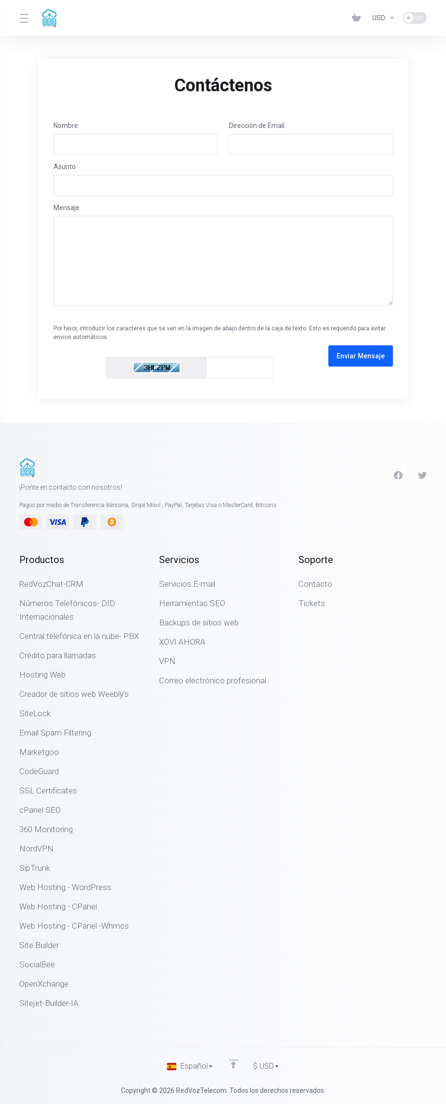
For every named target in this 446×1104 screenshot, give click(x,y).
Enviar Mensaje (361, 356)
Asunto (65, 166)
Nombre (66, 125)
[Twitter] (422, 475)
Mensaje (67, 208)
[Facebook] (398, 475)
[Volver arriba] (233, 1064)
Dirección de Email (256, 125)
